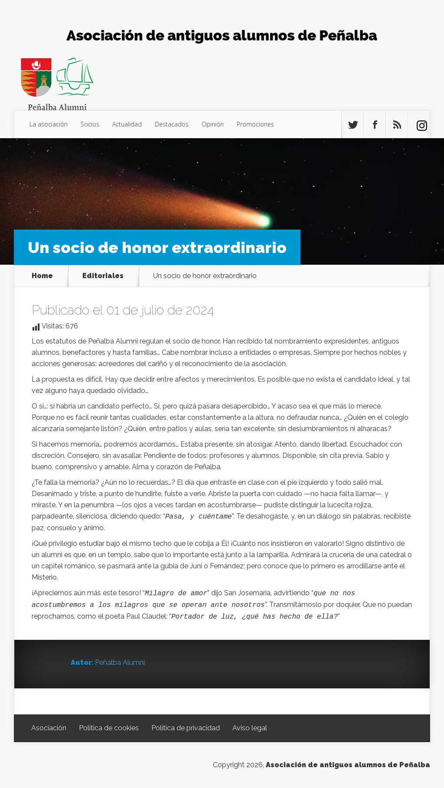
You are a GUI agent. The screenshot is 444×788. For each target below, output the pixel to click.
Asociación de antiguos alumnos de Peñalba (348, 765)
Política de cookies (109, 728)
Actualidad (127, 124)
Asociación (48, 728)
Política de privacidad (185, 728)
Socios (90, 124)
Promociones (255, 124)
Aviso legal (249, 728)
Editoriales (103, 275)
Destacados (172, 124)
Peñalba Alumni (120, 662)
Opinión (213, 124)
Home (42, 275)
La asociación (48, 124)
